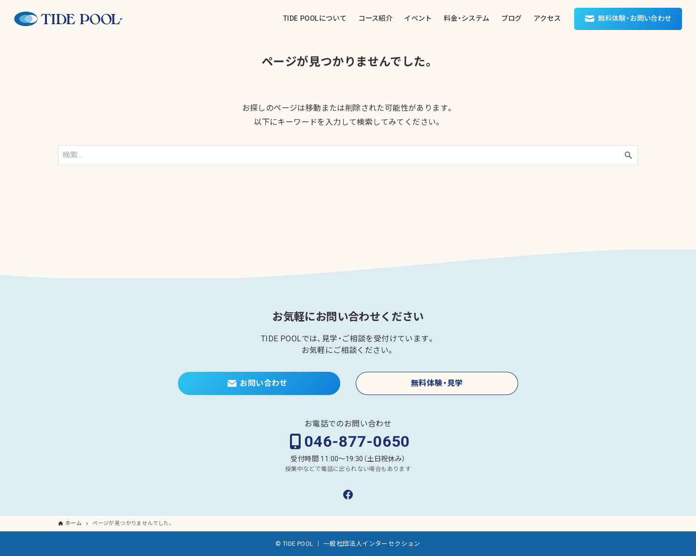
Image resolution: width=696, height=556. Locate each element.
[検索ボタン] (628, 155)
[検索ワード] (348, 155)
